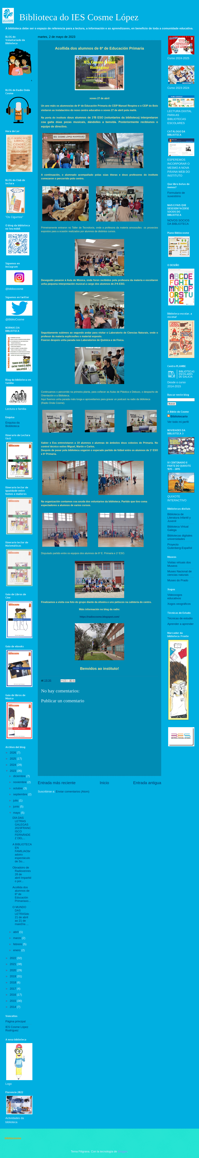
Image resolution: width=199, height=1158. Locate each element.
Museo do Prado (177, 580)
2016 (13, 994)
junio (16, 806)
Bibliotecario (179, 416)
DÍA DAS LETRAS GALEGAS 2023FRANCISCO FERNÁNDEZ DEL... (21, 828)
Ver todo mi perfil (178, 421)
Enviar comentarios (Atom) (72, 791)
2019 (13, 976)
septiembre (20, 794)
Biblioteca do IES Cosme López (79, 17)
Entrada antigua (147, 783)
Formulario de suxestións (176, 194)
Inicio (104, 783)
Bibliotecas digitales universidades (179, 537)
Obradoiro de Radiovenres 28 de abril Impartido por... (21, 874)
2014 (13, 1006)
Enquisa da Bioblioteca (12, 424)
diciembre (19, 776)
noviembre (20, 782)
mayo (17, 812)
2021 (13, 964)
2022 (13, 958)
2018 (13, 982)
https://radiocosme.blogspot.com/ (99, 616)
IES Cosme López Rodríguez (16, 1028)
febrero (18, 944)
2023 (13, 770)
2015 (13, 1000)
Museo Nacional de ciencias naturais (179, 573)
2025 (13, 758)
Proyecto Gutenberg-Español (179, 546)
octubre (18, 788)
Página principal (15, 1021)
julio (16, 800)
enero (17, 950)
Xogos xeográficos (179, 603)
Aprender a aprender (180, 623)
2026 (13, 752)
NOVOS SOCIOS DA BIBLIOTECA (178, 222)
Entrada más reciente (57, 783)
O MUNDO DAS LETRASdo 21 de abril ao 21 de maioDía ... (20, 915)
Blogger (122, 1151)
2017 (13, 988)
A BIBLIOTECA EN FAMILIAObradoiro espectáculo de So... (22, 853)
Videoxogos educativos (174, 596)
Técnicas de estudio (180, 618)
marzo (17, 938)
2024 (13, 764)
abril (16, 932)
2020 (13, 970)
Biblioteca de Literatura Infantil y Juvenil (179, 518)
